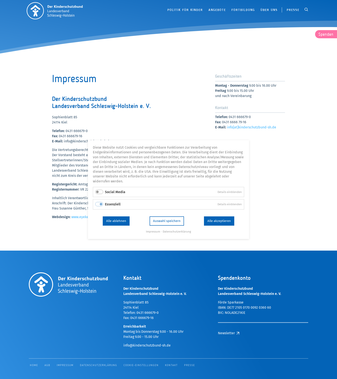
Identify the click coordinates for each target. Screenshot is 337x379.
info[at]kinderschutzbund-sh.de (251, 127)
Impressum (153, 231)
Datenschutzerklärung (177, 231)
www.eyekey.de (83, 217)
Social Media (115, 192)
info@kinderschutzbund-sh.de (147, 345)
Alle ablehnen (116, 221)
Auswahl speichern (167, 221)
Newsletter (226, 333)
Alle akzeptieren (219, 221)
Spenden (326, 34)
